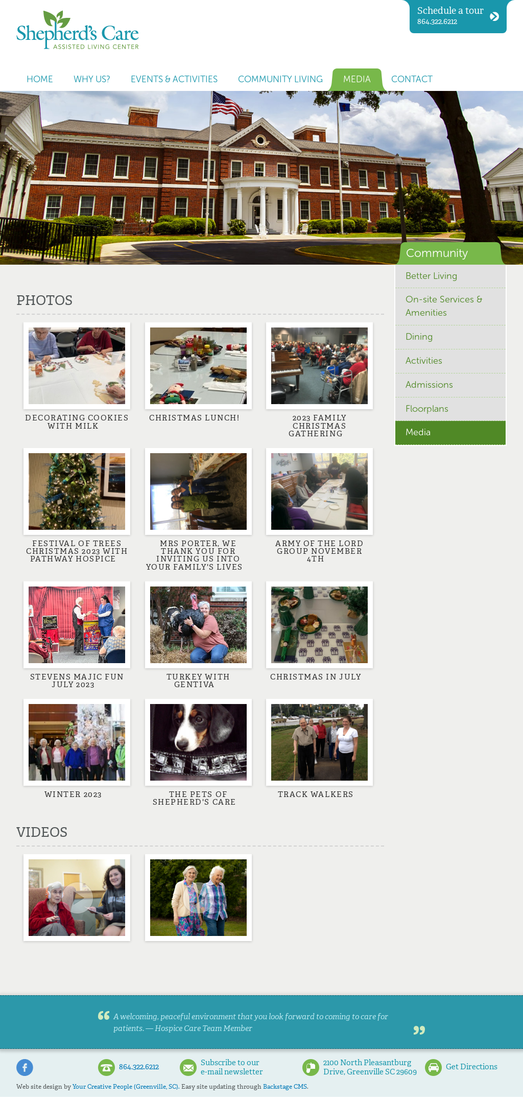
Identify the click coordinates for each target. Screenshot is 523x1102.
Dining (419, 336)
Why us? (92, 79)
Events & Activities (174, 79)
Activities (424, 360)
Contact (412, 79)
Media (357, 79)
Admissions (429, 384)
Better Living (431, 276)
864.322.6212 (458, 16)
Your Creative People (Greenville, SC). (126, 1087)
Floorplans (427, 408)
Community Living (280, 79)
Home (40, 79)
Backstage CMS (285, 1087)
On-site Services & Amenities (444, 306)
